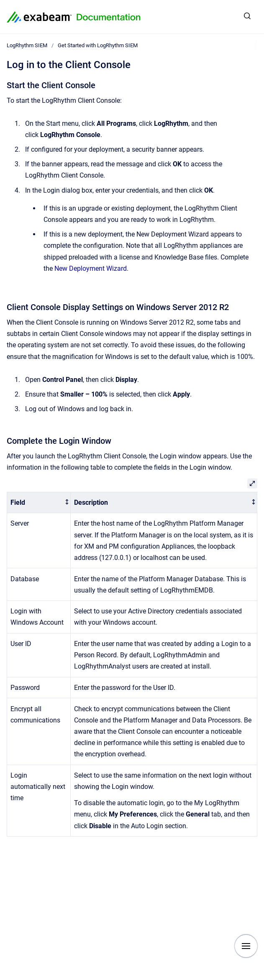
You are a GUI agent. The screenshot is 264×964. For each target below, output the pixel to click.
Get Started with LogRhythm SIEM (98, 45)
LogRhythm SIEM (27, 45)
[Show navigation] (246, 946)
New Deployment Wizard (90, 268)
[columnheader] (39, 502)
